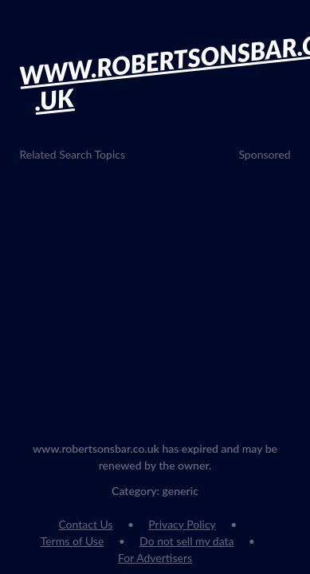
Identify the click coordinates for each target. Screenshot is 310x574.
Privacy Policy (181, 524)
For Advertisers (155, 557)
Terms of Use (72, 541)
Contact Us (85, 524)
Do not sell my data (186, 541)
